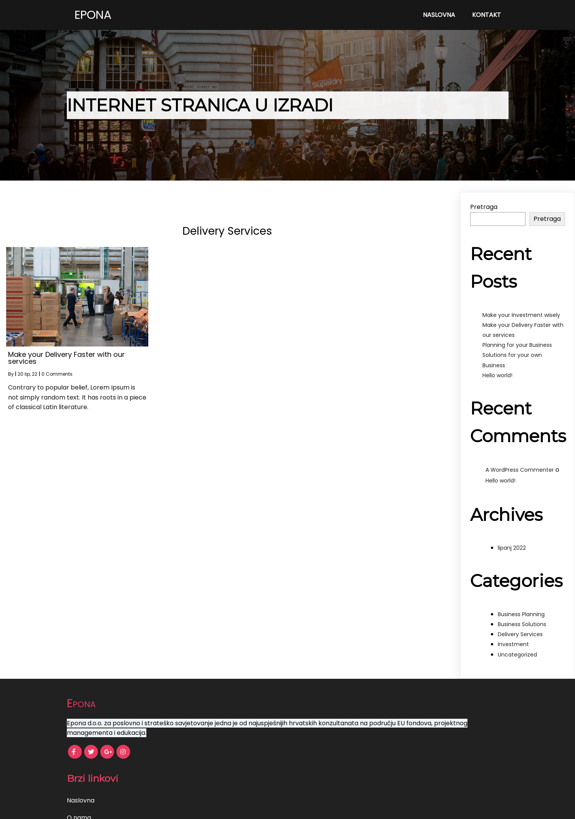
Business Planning (521, 614)
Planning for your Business (517, 345)
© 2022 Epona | (260, 807)
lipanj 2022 (512, 548)
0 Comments (57, 374)
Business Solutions (522, 624)
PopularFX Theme (311, 807)
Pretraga (483, 206)
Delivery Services (520, 634)
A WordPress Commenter (520, 470)
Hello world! (497, 375)
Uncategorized (517, 654)
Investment (513, 644)
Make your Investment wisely (521, 315)
